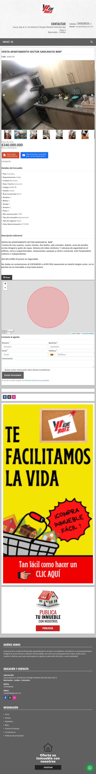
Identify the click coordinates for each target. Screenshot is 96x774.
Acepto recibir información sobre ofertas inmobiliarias (27, 370)
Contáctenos (10, 732)
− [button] (5, 288)
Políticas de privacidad (14, 735)
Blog (7, 725)
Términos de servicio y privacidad (36, 380)
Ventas (8, 718)
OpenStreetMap (88, 333)
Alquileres (9, 721)
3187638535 (83, 23)
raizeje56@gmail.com (12, 693)
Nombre (6, 343)
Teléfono (53, 351)
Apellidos (53, 343)
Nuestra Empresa (12, 728)
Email (5, 351)
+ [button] (5, 284)
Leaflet (73, 333)
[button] (92, 62)
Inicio (7, 714)
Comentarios (7, 358)
